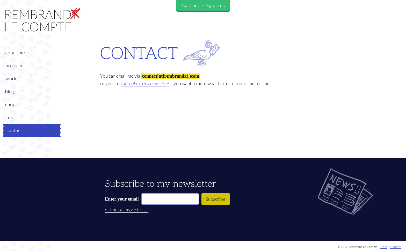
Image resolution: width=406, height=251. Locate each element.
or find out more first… (126, 209)
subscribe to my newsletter (145, 83)
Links (383, 247)
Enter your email (122, 199)
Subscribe (216, 199)
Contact (395, 247)
